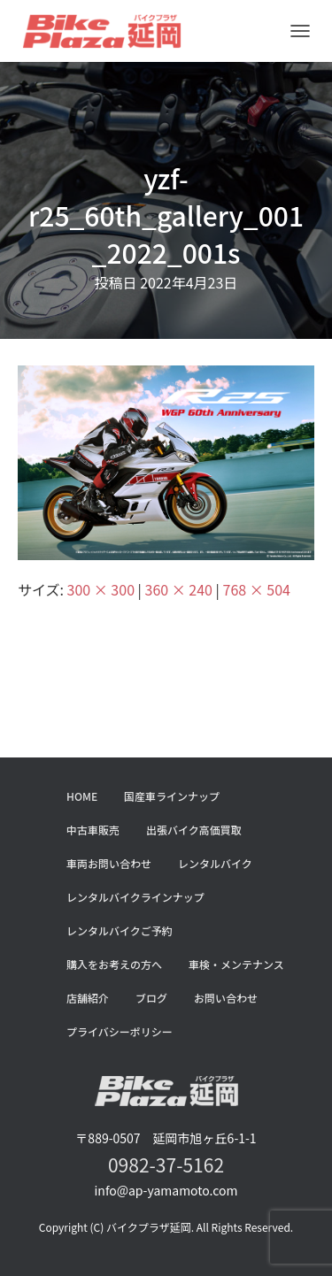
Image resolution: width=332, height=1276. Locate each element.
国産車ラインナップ (172, 795)
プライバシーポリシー (119, 1031)
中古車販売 (93, 829)
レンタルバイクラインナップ (135, 896)
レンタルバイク (215, 863)
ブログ (151, 997)
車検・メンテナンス (236, 964)
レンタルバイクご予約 (119, 930)
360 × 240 (178, 589)
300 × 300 (101, 589)
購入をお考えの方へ (114, 964)
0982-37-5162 (166, 1164)
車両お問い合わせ (108, 863)
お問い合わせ (226, 997)
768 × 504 (256, 589)
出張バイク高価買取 (194, 829)
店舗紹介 (87, 997)
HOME (81, 795)
